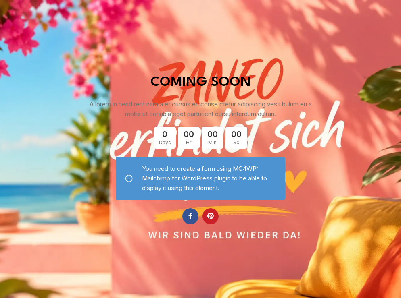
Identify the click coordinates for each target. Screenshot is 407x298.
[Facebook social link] (190, 216)
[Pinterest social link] (210, 216)
